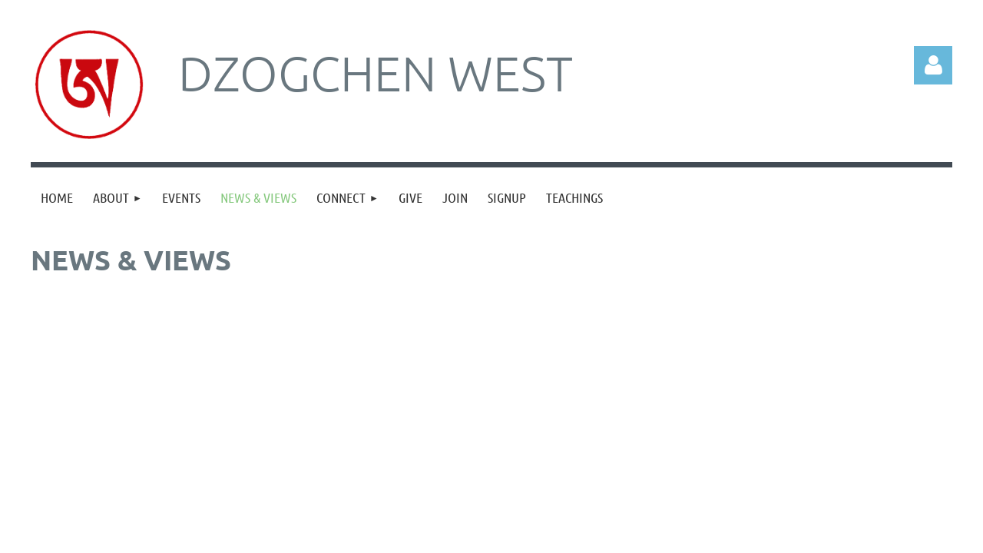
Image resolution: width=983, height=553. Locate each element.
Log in (933, 65)
